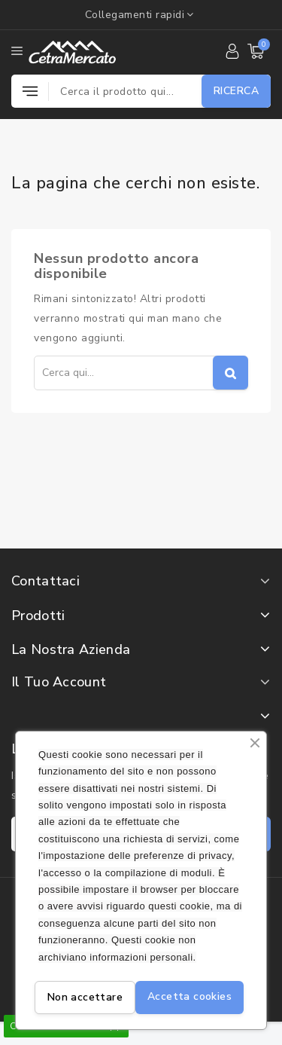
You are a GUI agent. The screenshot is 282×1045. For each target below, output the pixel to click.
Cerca (230, 373)
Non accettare (85, 997)
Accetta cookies (189, 996)
